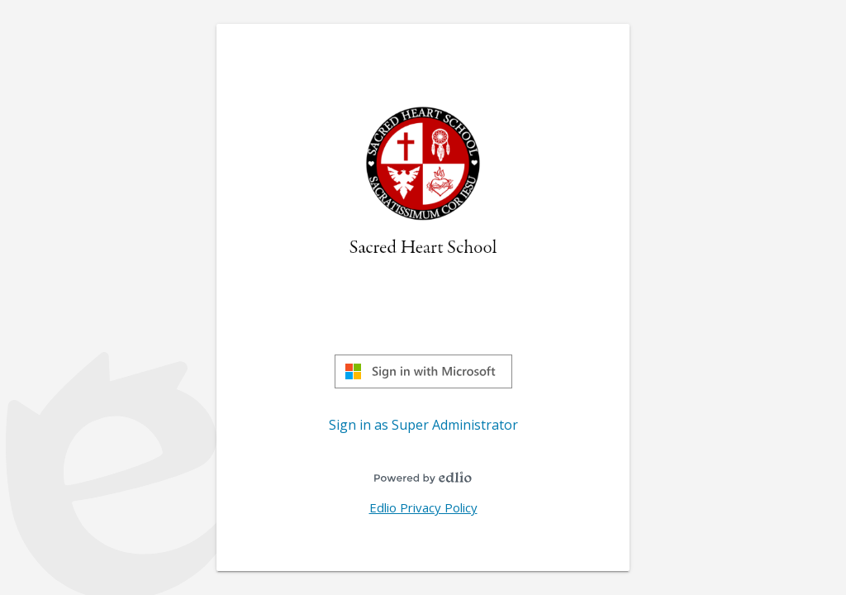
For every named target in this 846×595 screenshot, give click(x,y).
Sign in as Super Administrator (423, 425)
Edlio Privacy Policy (423, 507)
